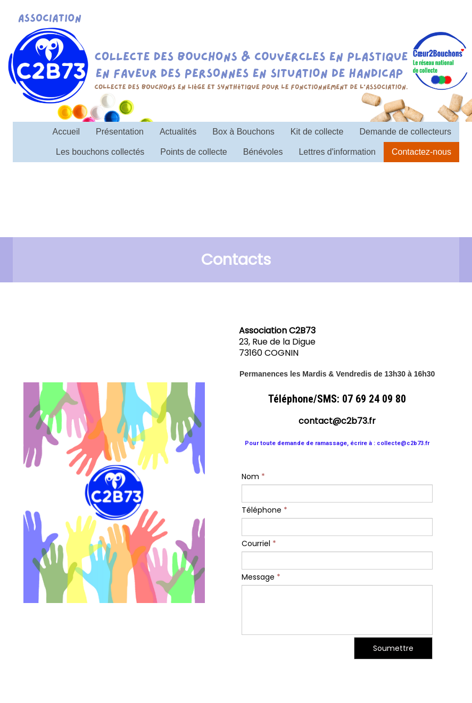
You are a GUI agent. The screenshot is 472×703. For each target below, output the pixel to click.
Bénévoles (263, 151)
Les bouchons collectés (100, 151)
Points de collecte (193, 151)
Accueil (66, 131)
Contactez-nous (421, 151)
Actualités (178, 131)
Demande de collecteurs (405, 131)
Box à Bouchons (243, 131)
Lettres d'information (337, 151)
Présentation (120, 131)
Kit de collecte (317, 131)
